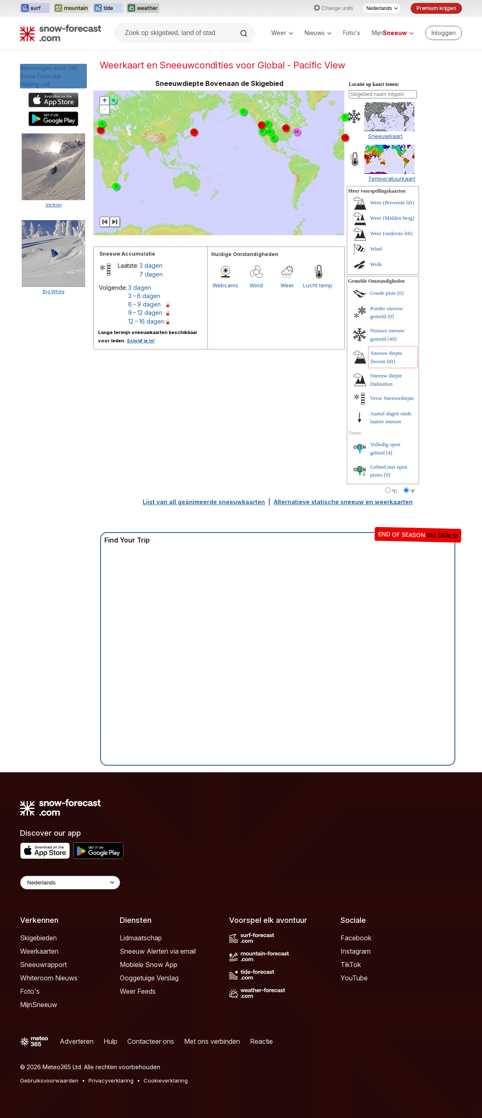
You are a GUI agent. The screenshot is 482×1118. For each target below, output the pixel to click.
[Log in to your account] (443, 33)
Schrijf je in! (141, 341)
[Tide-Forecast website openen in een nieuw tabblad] (108, 8)
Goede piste (383, 293)
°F (412, 491)
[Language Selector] (70, 882)
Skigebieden (38, 938)
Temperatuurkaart (391, 178)
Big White (54, 291)
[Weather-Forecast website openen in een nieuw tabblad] (142, 8)
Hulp (110, 1041)
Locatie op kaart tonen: (374, 84)
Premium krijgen (436, 8)
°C (394, 491)
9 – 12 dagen (145, 312)
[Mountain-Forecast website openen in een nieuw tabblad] (71, 8)
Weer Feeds (138, 991)
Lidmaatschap (141, 938)
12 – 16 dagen (146, 321)
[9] (387, 475)
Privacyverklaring (111, 1080)
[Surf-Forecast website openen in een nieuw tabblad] (35, 8)
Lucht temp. (318, 285)
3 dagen (150, 265)
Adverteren (76, 1041)
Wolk (376, 264)
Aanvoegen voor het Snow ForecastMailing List (48, 76)
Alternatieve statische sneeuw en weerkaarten (343, 501)
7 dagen (151, 274)
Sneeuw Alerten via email (158, 951)
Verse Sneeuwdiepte (392, 398)
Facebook (356, 938)
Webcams (225, 285)
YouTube (354, 978)
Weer (282, 32)
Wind (256, 285)
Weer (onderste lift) (391, 233)
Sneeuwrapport (43, 964)
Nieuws (318, 32)
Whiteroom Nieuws (49, 978)
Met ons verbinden (212, 1041)
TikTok (351, 964)
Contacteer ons (150, 1041)
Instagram (356, 951)
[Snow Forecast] (60, 33)
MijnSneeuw (38, 1004)
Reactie (261, 1041)
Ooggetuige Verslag (149, 978)
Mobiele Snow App (148, 964)
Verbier (53, 205)
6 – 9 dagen (144, 304)
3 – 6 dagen (144, 295)
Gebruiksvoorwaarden (49, 1080)
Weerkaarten (39, 951)
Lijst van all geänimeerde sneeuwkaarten (204, 501)
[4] (389, 453)
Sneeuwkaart (385, 136)
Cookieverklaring (166, 1080)
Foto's (351, 32)
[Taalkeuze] (382, 8)
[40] (392, 339)
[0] (400, 293)
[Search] (244, 33)
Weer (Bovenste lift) (392, 202)
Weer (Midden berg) (392, 218)
